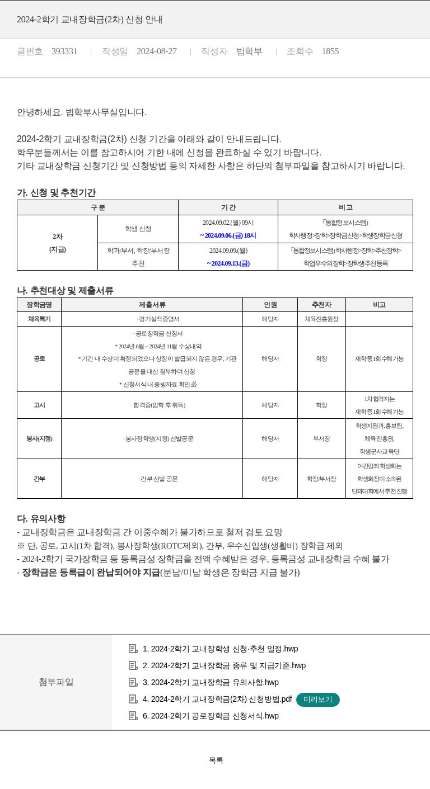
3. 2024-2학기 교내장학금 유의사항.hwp (211, 682)
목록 (216, 760)
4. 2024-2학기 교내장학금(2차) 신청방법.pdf (217, 698)
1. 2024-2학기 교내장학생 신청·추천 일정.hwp (220, 648)
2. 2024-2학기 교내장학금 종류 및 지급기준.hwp (224, 665)
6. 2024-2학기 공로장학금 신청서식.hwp (211, 715)
